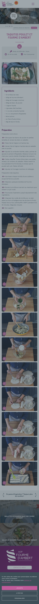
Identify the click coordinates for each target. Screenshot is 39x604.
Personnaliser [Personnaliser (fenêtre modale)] (20, 598)
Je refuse (19, 593)
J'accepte (19, 588)
